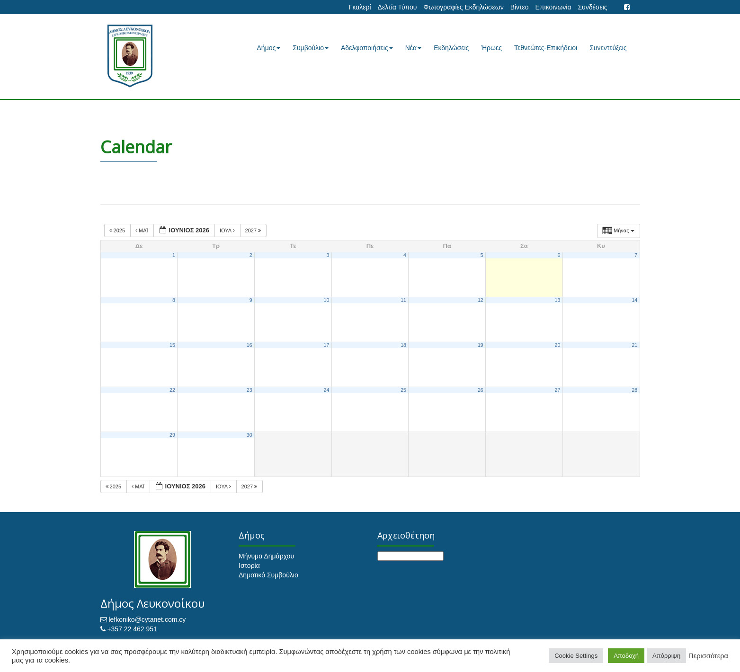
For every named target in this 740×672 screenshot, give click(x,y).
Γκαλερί (360, 7)
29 (172, 435)
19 (480, 345)
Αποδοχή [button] (626, 655)
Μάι (142, 230)
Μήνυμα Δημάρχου (266, 556)
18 (403, 345)
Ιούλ (228, 230)
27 (558, 390)
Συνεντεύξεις (607, 48)
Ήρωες (491, 48)
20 (558, 345)
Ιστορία (249, 565)
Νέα (413, 48)
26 (480, 390)
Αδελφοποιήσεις (367, 48)
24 (326, 390)
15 (172, 345)
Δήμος (269, 48)
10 (326, 300)
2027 (254, 230)
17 (326, 345)
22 (172, 390)
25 (403, 390)
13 (558, 300)
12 (480, 300)
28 (634, 390)
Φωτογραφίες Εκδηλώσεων (463, 7)
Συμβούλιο (311, 48)
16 (249, 345)
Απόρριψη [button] (666, 655)
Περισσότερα (708, 656)
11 (403, 300)
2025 (118, 230)
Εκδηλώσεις (451, 48)
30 (249, 435)
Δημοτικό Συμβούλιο (268, 575)
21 (634, 345)
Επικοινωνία (553, 7)
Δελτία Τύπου (397, 7)
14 (634, 300)
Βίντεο (519, 7)
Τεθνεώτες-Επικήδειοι (545, 48)
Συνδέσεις (592, 7)
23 (249, 390)
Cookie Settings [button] (575, 655)
